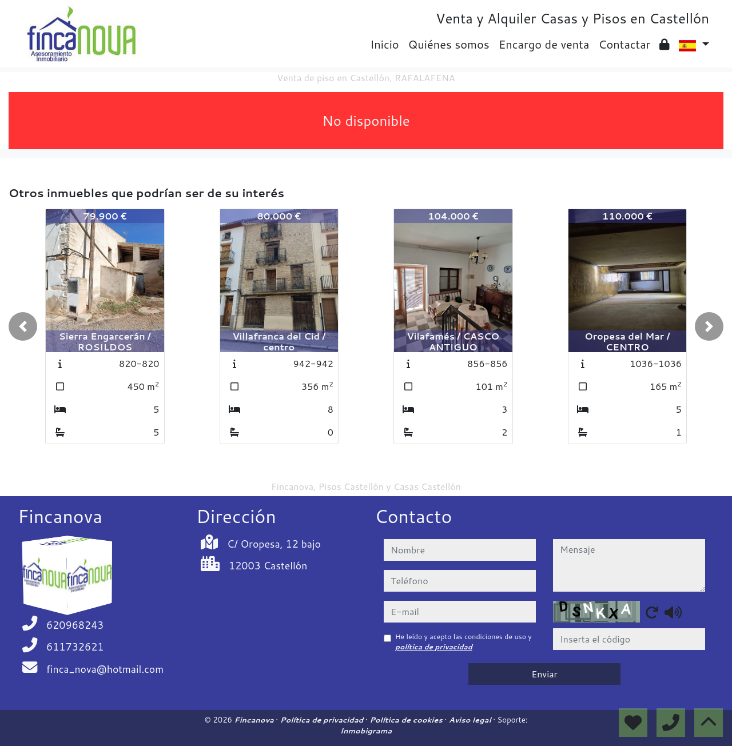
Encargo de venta (544, 44)
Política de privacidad (322, 720)
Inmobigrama (366, 730)
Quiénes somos (449, 44)
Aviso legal (471, 720)
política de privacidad (433, 647)
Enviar (544, 673)
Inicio (384, 44)
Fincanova (255, 720)
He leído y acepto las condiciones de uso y (463, 642)
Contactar (624, 44)
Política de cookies (406, 720)
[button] (23, 326)
